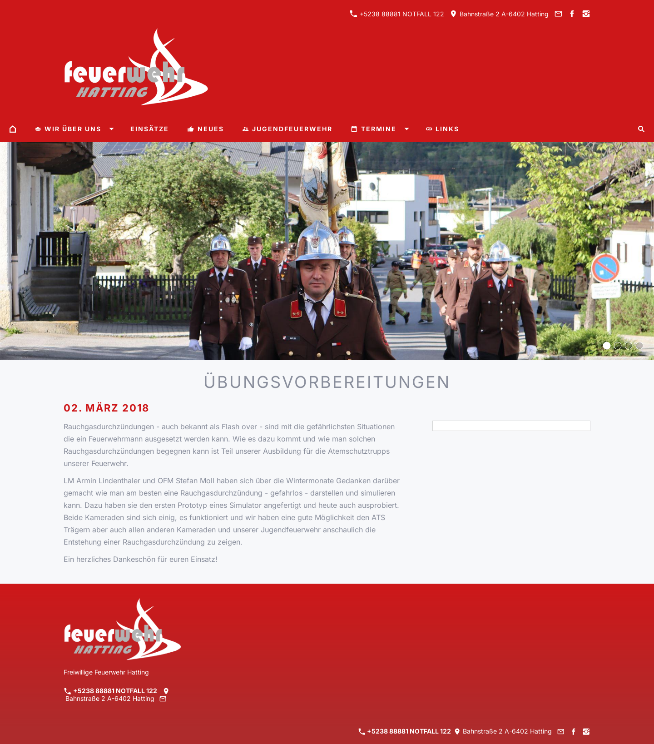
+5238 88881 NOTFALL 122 (397, 14)
